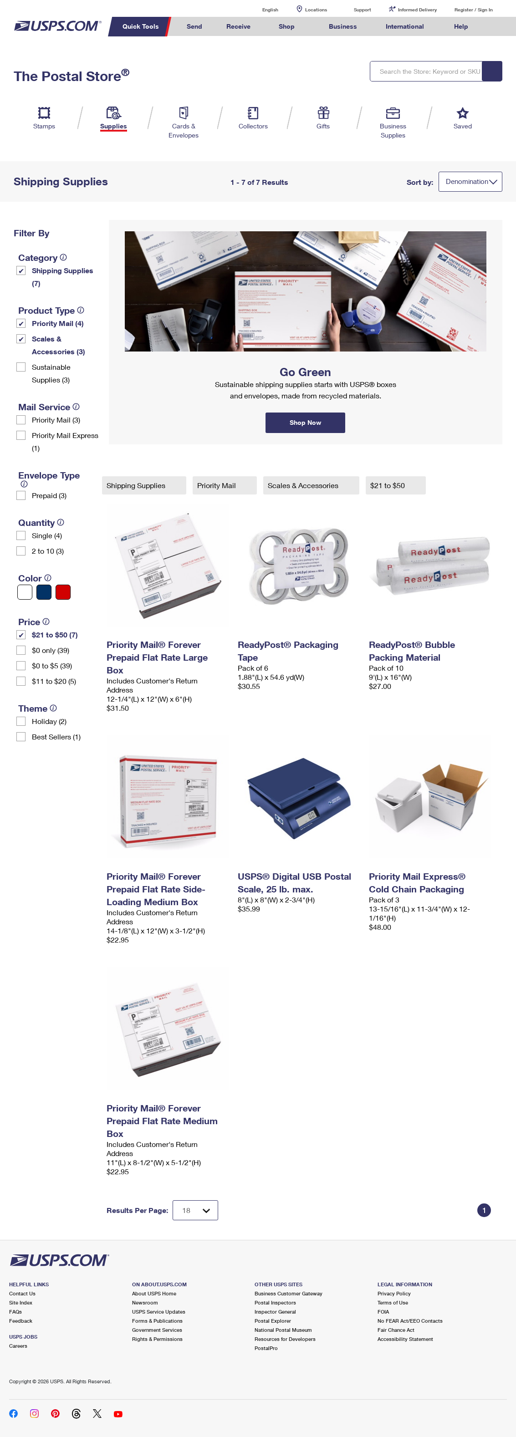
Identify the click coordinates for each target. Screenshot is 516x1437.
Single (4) (47, 535)
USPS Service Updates (158, 1312)
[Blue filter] (43, 592)
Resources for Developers (285, 1339)
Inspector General (275, 1312)
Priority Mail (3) (56, 419)
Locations (316, 9)
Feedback (20, 1321)
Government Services (157, 1330)
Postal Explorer (273, 1321)
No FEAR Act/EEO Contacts (410, 1321)
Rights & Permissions (157, 1339)
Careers (18, 1346)
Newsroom (145, 1302)
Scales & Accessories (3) (58, 345)
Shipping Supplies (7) (62, 276)
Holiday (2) (49, 721)
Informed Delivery (417, 9)
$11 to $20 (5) (54, 681)
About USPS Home (154, 1293)
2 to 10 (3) (48, 550)
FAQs (15, 1312)
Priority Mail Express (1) (65, 441)
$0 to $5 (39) (52, 665)
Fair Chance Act (396, 1330)
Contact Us (22, 1293)
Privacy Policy (394, 1293)
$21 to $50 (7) (55, 634)
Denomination (467, 181)
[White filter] (24, 592)
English (261, 9)
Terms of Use (393, 1302)
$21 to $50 (388, 485)
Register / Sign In (474, 9)
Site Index (20, 1302)
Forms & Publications (157, 1321)
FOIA (383, 1312)
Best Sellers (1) (56, 736)
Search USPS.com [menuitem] (497, 26)
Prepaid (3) (49, 495)
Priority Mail (217, 485)
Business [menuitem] (343, 26)
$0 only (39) (50, 650)
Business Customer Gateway (288, 1293)
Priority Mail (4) (58, 323)
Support (362, 9)
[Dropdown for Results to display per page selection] (195, 1210)
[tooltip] (63, 257)
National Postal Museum (283, 1330)
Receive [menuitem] (238, 26)
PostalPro (266, 1348)
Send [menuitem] (194, 26)
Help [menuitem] (461, 26)
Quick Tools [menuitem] (141, 26)
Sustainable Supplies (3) (51, 373)
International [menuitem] (405, 26)
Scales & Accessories (304, 485)
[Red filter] (63, 592)
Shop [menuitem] (287, 26)
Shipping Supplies (137, 485)
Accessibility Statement (405, 1339)
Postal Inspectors (275, 1302)
